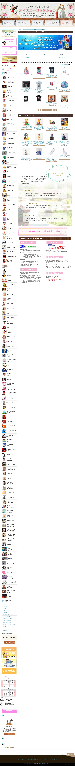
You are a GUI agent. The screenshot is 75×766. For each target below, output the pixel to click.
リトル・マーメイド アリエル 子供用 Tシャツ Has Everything (39, 86)
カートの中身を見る (9, 642)
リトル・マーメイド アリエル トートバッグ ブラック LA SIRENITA (26, 86)
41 (54, 110)
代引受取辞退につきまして (8, 626)
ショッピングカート (66, 23)
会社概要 (5, 604)
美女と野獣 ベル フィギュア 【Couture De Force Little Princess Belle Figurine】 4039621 (39, 139)
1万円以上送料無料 (7, 620)
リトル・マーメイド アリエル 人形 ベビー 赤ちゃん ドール (39, 72)
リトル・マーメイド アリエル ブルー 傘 (64, 86)
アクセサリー (44, 57)
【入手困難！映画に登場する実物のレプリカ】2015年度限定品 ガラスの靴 (64, 153)
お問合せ (52, 23)
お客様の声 (5, 612)
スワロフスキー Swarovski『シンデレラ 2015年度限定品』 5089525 (39, 153)
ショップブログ (37, 23)
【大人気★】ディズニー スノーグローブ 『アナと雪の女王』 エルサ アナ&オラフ (51, 138)
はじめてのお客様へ (7, 616)
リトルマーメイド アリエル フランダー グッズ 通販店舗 (34, 29)
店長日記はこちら (9, 734)
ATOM (12, 747)
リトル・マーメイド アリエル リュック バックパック (51, 85)
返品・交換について (7, 622)
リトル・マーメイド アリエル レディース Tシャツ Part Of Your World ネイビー (51, 72)
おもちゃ (28, 57)
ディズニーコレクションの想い (9, 624)
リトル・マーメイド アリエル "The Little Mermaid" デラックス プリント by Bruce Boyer (64, 101)
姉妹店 (55, 759)
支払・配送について (23, 23)
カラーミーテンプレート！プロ (69, 764)
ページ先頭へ (70, 755)
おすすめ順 (61, 64)
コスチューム (61, 54)
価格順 (65, 64)
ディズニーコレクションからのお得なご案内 (9, 629)
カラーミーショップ (26, 763)
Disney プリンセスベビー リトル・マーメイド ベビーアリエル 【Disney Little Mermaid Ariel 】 (26, 73)
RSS (7, 747)
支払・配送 (24, 759)
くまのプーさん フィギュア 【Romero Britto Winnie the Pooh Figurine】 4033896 (39, 123)
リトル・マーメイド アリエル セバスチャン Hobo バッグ (64, 72)
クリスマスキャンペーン (8, 618)
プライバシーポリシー (43, 759)
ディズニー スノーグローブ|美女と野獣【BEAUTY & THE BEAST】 (64, 123)
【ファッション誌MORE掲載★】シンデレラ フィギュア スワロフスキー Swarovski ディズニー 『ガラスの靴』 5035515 (51, 154)
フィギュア (28, 54)
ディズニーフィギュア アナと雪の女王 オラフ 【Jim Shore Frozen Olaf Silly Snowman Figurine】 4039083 (26, 154)
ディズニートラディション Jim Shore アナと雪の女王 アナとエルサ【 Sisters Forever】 (64, 139)
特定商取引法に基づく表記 (33, 759)
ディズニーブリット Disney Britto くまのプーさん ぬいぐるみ (26, 123)
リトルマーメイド (61, 57)
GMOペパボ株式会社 (41, 763)
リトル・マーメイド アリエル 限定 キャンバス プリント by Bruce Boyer (51, 100)
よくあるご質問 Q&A (7, 614)
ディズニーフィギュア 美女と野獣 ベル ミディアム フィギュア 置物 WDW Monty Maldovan (26, 139)
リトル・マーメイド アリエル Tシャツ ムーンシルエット (26, 100)
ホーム (8, 23)
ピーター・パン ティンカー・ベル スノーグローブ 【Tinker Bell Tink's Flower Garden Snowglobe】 (52, 124)
